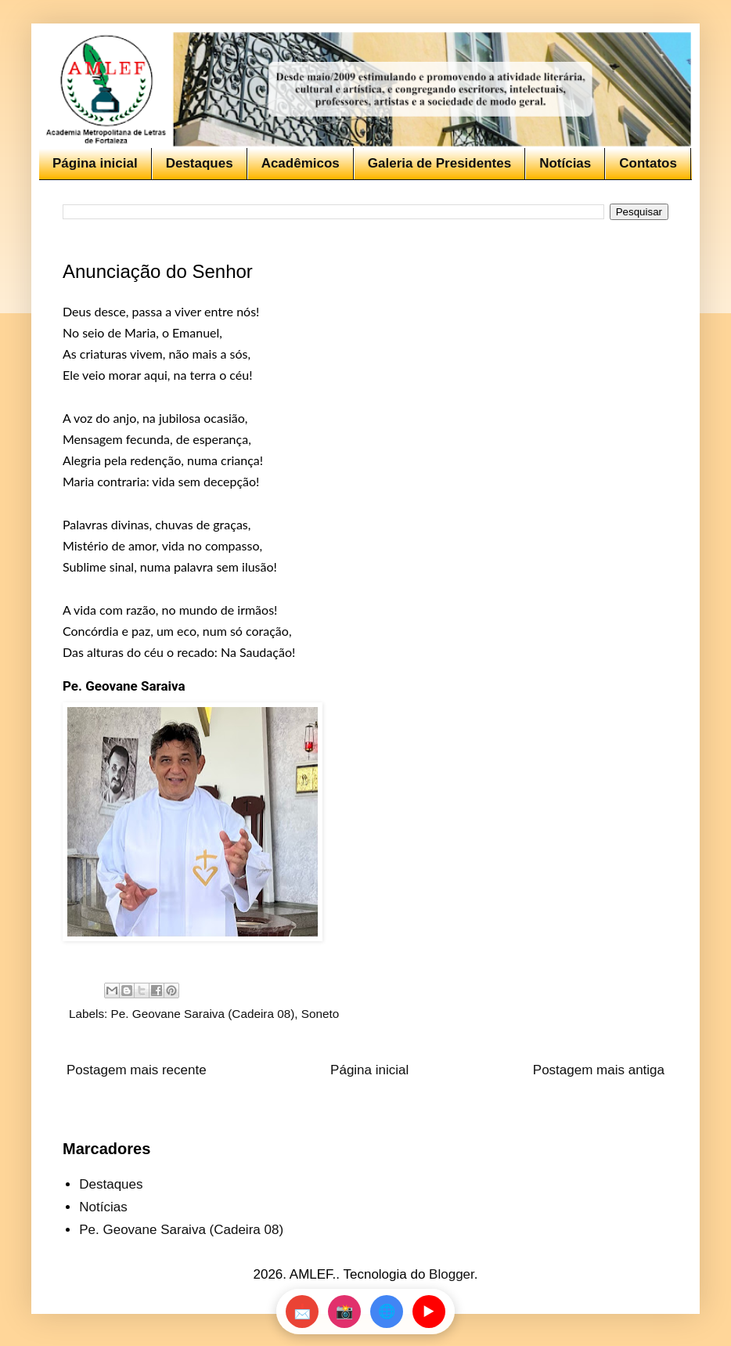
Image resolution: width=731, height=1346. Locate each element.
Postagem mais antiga (598, 1070)
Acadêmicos (300, 163)
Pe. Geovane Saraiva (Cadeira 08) (203, 1013)
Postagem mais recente (137, 1070)
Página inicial (95, 163)
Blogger (451, 1274)
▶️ (429, 1311)
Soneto (320, 1013)
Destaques (199, 163)
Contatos (648, 163)
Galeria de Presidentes (439, 163)
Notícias (565, 163)
